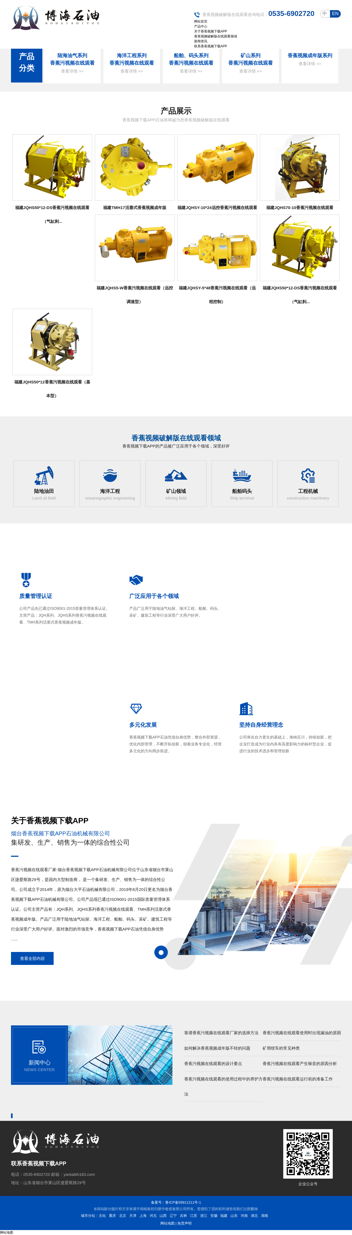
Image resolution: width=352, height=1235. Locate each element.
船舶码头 (242, 491)
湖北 (254, 1216)
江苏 (193, 1216)
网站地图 (167, 1223)
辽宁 (173, 1216)
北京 (122, 1216)
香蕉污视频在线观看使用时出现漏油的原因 (302, 1032)
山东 (234, 1216)
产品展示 (176, 111)
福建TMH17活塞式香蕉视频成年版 (134, 207)
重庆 (112, 1216)
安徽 (214, 1216)
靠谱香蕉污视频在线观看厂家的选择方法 (221, 1032)
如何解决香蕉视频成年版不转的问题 (217, 1048)
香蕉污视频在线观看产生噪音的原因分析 (300, 1063)
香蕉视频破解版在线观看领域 (176, 438)
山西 (163, 1216)
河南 (244, 1216)
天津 (132, 1216)
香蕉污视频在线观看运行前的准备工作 (298, 1079)
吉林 (183, 1216)
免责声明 (184, 1223)
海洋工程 (110, 491)
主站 (102, 1216)
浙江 (203, 1216)
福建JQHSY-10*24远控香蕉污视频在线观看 (217, 207)
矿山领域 (176, 491)
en (335, 13)
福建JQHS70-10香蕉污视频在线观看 (299, 207)
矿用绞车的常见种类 (281, 1048)
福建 (223, 1216)
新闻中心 (40, 1063)
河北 (153, 1216)
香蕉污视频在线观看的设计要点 (213, 1063)
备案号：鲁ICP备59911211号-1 (176, 1202)
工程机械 (308, 491)
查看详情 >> (72, 71)
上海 (143, 1216)
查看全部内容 (32, 958)
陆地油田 (44, 491)
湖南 (264, 1216)
